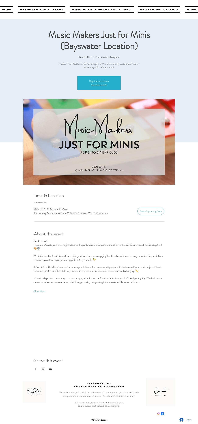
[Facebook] (162, 413)
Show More (39, 291)
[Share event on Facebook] (35, 369)
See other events (99, 84)
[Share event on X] (42, 369)
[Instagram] (158, 413)
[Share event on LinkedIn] (50, 369)
